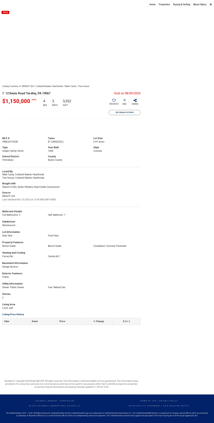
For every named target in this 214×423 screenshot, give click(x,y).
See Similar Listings (124, 112)
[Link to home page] (3, 4)
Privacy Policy (168, 401)
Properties (164, 4)
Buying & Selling (181, 4)
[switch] (114, 103)
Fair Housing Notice (176, 406)
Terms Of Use (148, 401)
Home (152, 4)
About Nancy (199, 4)
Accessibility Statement (145, 406)
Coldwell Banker (46, 401)
